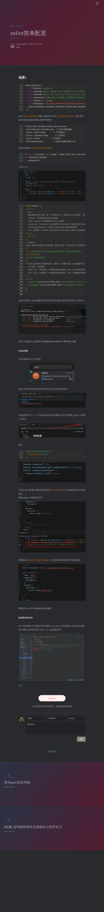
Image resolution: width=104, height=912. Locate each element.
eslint (21, 26)
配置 (20, 685)
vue (14, 26)
